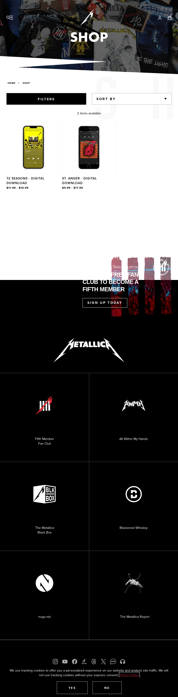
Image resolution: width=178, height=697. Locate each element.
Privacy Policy (129, 675)
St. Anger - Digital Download (79, 180)
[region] (89, 155)
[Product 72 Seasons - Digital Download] (33, 155)
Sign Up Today (104, 302)
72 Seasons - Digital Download (25, 180)
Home (12, 83)
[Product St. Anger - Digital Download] (89, 155)
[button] (72, 687)
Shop (26, 83)
